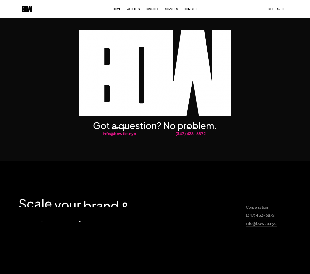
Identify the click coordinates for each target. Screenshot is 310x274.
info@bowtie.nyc (119, 137)
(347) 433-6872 (191, 137)
